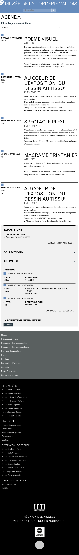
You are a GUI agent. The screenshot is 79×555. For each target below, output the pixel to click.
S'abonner (8, 325)
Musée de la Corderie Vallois (41, 4)
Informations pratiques (11, 425)
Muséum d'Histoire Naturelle (13, 401)
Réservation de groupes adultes (14, 343)
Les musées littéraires (10, 375)
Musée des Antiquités (11, 405)
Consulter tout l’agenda (59, 311)
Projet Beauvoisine (9, 371)
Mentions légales (9, 484)
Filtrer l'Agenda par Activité (16, 23)
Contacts (5, 367)
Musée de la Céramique (11, 393)
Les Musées (7, 429)
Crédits (5, 488)
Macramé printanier (51, 155)
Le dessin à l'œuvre (15, 235)
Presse (4, 355)
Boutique (5, 359)
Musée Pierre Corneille (11, 416)
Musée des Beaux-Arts (11, 390)
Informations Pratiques (10, 363)
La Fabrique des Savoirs (12, 412)
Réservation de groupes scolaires (15, 347)
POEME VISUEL (40, 39)
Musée (4, 335)
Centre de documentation (11, 351)
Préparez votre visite (9, 339)
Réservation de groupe (11, 432)
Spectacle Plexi (44, 122)
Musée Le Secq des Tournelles (14, 397)
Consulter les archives (60, 243)
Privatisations (7, 436)
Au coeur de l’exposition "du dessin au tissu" (44, 83)
